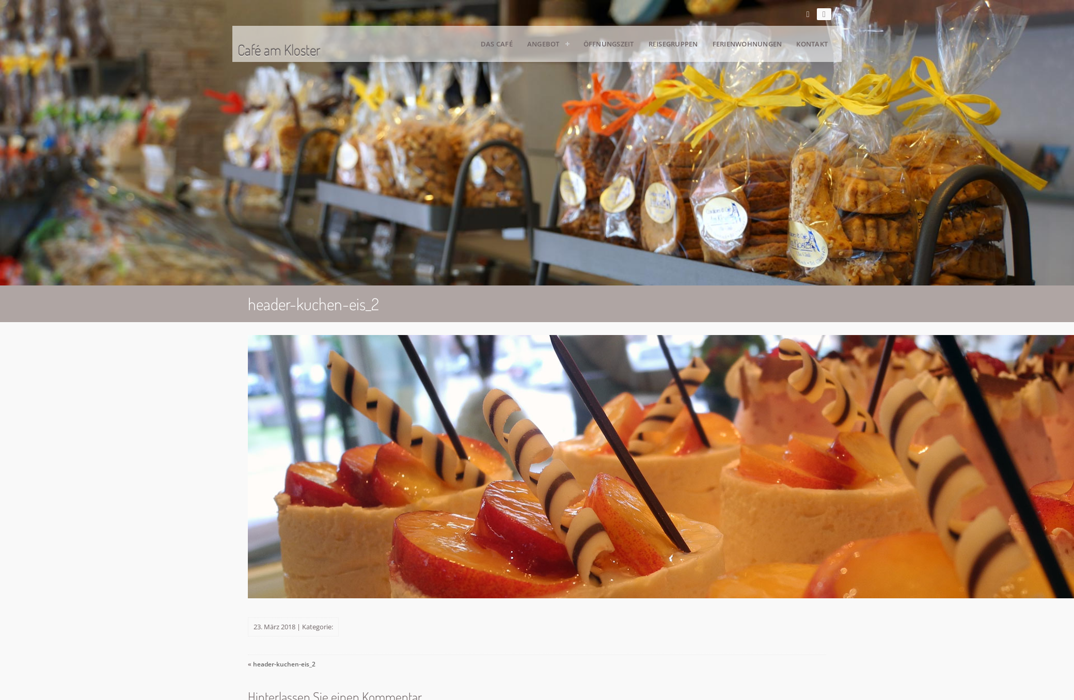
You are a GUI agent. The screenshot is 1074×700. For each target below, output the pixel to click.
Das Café (497, 44)
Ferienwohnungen (747, 44)
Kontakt (812, 44)
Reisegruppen (673, 44)
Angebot (543, 44)
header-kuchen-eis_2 (284, 664)
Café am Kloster (279, 50)
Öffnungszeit (608, 44)
